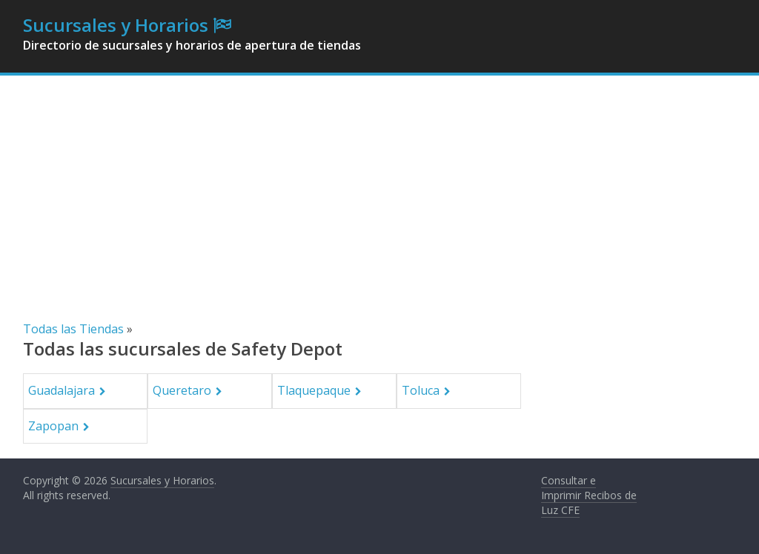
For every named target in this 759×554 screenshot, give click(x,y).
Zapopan (53, 426)
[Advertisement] (379, 209)
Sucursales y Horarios (115, 25)
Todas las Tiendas (73, 329)
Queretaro (182, 390)
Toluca (421, 390)
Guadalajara (61, 390)
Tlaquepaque (314, 390)
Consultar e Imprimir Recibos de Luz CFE (589, 494)
